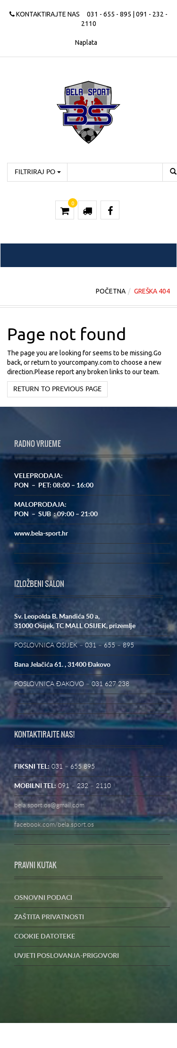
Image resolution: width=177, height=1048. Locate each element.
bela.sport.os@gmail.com (49, 805)
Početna (111, 291)
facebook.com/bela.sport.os (54, 825)
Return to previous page (57, 389)
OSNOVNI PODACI (43, 898)
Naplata (86, 42)
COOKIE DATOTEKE (44, 936)
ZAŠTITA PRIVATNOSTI (49, 917)
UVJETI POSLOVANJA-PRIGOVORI (66, 956)
